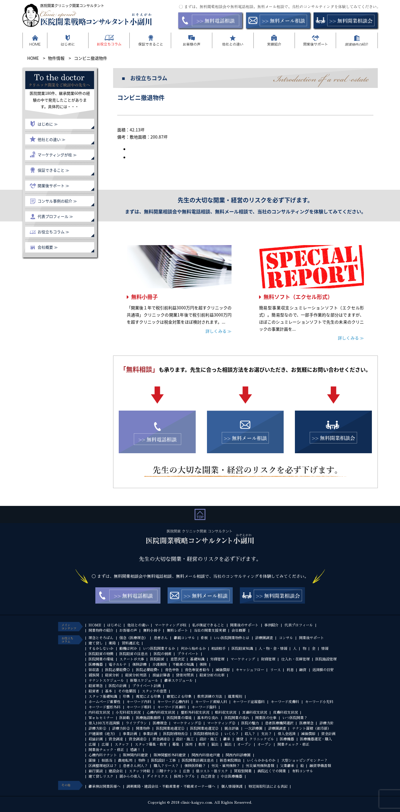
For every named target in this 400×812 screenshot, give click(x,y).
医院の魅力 (250, 723)
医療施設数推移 (148, 718)
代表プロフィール (299, 625)
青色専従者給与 (197, 670)
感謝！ (135, 750)
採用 (188, 744)
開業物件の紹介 (101, 630)
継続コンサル (184, 638)
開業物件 (143, 728)
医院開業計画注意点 (198, 760)
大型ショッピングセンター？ (304, 760)
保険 (203, 664)
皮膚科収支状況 (285, 712)
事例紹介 (271, 625)
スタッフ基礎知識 (103, 696)
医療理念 (160, 723)
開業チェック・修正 (293, 744)
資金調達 (116, 739)
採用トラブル (184, 776)
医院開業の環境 (101, 659)
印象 (126, 696)
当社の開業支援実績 (210, 630)
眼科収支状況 (225, 712)
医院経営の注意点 (133, 654)
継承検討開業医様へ (105, 786)
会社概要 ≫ (48, 247)
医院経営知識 (242, 648)
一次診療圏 (253, 728)
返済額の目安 (323, 670)
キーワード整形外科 (105, 707)
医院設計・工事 (163, 760)
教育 (201, 744)
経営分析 (112, 675)
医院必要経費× (147, 670)
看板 (204, 638)
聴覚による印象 (179, 696)
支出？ (266, 734)
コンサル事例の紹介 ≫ (57, 201)
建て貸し (96, 643)
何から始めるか (193, 648)
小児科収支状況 (128, 712)
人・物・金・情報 (273, 648)
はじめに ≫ (48, 124)
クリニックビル (261, 739)
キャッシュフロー (250, 670)
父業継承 (287, 766)
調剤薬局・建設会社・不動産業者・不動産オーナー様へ (170, 786)
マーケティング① (187, 723)
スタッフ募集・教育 (151, 744)
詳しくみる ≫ (218, 331)
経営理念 (96, 686)
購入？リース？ (166, 766)
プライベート (188, 654)
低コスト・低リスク (212, 771)
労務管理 (217, 659)
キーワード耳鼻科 (171, 707)
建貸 (239, 739)
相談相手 (218, 648)
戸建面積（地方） (103, 734)
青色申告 (172, 670)
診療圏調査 (264, 638)
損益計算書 (161, 675)
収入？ (250, 734)
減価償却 (223, 670)
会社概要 (239, 630)
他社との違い (138, 625)
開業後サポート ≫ (53, 185)
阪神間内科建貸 (135, 755)
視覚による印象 (148, 696)
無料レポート (177, 630)
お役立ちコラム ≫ (53, 231)
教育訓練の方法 (209, 696)
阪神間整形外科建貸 (170, 755)
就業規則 (235, 696)
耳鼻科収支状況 (254, 712)
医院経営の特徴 (101, 654)
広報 (92, 744)
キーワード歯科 (204, 707)
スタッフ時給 (139, 771)
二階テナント (166, 771)
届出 (215, 744)
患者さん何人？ (135, 766)
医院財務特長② (206, 734)
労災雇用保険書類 (260, 766)
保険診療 (139, 664)
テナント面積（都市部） (311, 728)
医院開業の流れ (236, 718)
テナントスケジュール (106, 680)
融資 (302, 670)
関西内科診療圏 (238, 755)
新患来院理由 (230, 760)
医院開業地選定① (170, 728)
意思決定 (177, 659)
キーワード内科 (138, 702)
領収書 (94, 670)
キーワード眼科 (138, 707)
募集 (175, 744)
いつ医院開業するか (159, 648)
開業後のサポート (244, 625)
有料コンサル (302, 771)
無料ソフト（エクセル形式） (298, 297)
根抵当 (107, 760)
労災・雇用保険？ (225, 766)
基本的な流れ (208, 718)
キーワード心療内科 (173, 702)
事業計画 (130, 734)
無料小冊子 (144, 297)
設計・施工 (185, 739)
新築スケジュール (144, 680)
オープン (244, 744)
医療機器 (96, 664)
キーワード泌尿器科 (249, 702)
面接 (92, 760)
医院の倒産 (162, 654)
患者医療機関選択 (279, 723)
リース (275, 670)
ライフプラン (136, 723)
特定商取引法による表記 (267, 786)
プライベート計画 (146, 686)
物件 (141, 760)
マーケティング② (221, 723)
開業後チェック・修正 (106, 750)
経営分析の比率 (212, 675)
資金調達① (138, 739)
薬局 (112, 643)
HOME (95, 625)
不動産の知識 (183, 664)
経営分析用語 (136, 675)
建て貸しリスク (101, 776)
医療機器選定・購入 (316, 739)
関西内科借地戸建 (206, 755)
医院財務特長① (175, 734)
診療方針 (326, 723)
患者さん (161, 638)
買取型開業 (243, 771)
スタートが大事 (131, 659)
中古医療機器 (231, 776)
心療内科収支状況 (161, 712)
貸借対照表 (185, 675)
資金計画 (328, 734)
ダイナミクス (157, 776)
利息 (290, 670)
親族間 (94, 675)
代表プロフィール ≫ (55, 216)
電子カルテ (117, 664)
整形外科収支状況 (195, 712)
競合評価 (231, 728)
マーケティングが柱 (171, 625)
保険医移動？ (195, 766)
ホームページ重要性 (105, 702)
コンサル (286, 638)
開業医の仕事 (266, 718)
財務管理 (268, 659)
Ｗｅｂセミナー (101, 718)
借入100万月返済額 (104, 723)
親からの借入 (130, 776)
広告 (186, 771)
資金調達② (161, 739)
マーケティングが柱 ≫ (57, 154)
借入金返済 (286, 734)
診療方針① (97, 728)
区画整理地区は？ (103, 766)
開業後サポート (311, 638)
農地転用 (125, 760)
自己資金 (208, 776)
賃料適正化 (130, 643)
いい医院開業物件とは (231, 638)
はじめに (114, 625)
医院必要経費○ (117, 670)
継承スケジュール (178, 680)
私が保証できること (208, 625)
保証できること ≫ (53, 170)
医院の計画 (117, 686)
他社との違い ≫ (51, 139)
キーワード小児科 (319, 702)
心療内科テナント (103, 755)
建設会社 (116, 771)
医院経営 (157, 659)
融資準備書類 (320, 766)
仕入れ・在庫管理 (295, 659)
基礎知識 (197, 659)
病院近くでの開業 (272, 771)
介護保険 (159, 664)
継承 (226, 739)
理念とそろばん (101, 638)
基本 (108, 691)
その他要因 (127, 691)
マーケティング (242, 659)
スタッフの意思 (154, 691)
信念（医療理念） (133, 638)
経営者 (94, 691)
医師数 (124, 718)
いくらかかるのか (261, 760)
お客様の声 (128, 630)
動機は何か (128, 648)
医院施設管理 (326, 659)
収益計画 (96, 739)
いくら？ (231, 734)
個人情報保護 (231, 786)
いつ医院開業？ (294, 718)
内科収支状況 (99, 712)
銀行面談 (96, 771)
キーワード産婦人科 (211, 702)
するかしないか (101, 648)
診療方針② (121, 728)
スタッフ (122, 744)
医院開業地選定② (204, 728)
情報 (324, 648)
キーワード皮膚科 (285, 702)
